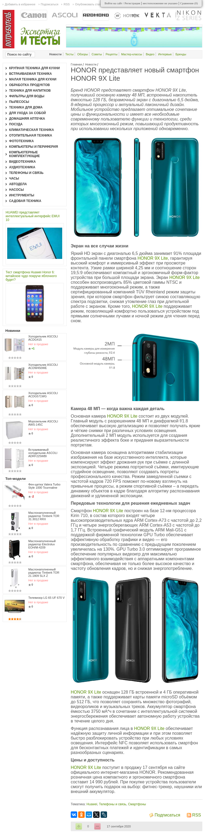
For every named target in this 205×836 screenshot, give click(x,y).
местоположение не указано (160, 3)
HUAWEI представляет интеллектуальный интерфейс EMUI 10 (33, 216)
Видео (150, 54)
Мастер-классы (131, 54)
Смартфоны (137, 804)
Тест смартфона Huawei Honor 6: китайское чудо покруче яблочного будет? (31, 276)
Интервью (165, 54)
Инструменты (21, 195)
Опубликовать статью (89, 4)
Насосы (16, 190)
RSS (196, 815)
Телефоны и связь (112, 804)
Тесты (69, 54)
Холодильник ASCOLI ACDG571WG (43, 394)
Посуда (16, 124)
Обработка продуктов (29, 85)
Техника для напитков (30, 90)
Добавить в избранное (20, 4)
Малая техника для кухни (32, 79)
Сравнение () (189, 3)
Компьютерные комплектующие (24, 154)
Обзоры (82, 54)
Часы (14, 178)
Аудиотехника (22, 167)
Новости (91, 64)
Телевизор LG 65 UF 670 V (46, 597)
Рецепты (111, 54)
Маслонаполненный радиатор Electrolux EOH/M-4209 (42, 544)
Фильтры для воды (26, 96)
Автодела (18, 184)
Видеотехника (22, 162)
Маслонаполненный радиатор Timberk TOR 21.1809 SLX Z (43, 572)
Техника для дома (25, 107)
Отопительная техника (30, 135)
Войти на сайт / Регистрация (122, 3)
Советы (97, 54)
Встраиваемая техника (30, 74)
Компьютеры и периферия (33, 147)
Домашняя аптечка (27, 118)
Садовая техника (25, 201)
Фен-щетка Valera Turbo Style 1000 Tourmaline (44, 486)
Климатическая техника (31, 130)
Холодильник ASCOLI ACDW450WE (43, 366)
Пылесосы (19, 102)
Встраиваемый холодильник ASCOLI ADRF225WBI (42, 453)
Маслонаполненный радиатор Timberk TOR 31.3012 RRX (43, 516)
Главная (76, 64)
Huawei (91, 804)
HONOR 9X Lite (152, 258)
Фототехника (21, 141)
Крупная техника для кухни (34, 68)
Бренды (180, 54)
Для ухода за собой (27, 113)
